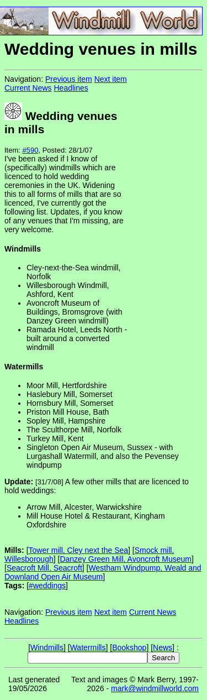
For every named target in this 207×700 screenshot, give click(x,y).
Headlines (71, 87)
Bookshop (129, 647)
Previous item (68, 79)
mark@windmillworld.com (155, 688)
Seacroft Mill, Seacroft (44, 567)
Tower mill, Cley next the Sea (79, 550)
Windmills (46, 647)
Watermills (88, 647)
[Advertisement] (165, 243)
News (162, 647)
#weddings (47, 585)
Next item (110, 79)
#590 (31, 150)
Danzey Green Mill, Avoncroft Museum (126, 559)
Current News (28, 87)
